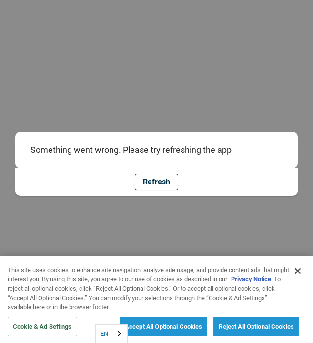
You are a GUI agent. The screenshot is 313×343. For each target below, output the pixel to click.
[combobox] (111, 333)
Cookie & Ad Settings (42, 328)
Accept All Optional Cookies (163, 328)
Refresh (156, 181)
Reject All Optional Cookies (256, 328)
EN (104, 333)
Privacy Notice (251, 280)
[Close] (297, 272)
